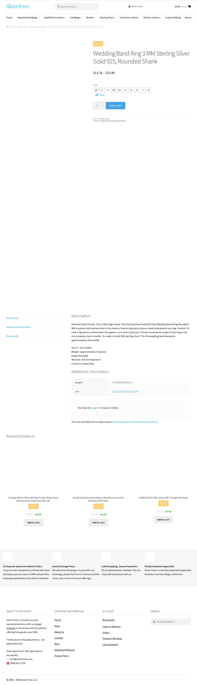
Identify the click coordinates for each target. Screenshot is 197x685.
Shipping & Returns (64, 649)
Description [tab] (12, 318)
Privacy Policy (61, 655)
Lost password (110, 644)
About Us (59, 631)
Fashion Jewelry (151, 17)
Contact (58, 637)
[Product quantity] (98, 105)
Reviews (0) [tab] (12, 336)
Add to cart (115, 105)
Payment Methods (112, 638)
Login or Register (112, 626)
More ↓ (188, 17)
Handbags (75, 17)
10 (121, 391)
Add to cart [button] (33, 522)
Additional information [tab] (18, 327)
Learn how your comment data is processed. (135, 421)
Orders (106, 632)
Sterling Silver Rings (38, 26)
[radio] (96, 90)
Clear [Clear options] (102, 94)
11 (125, 391)
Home (9, 17)
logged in (96, 407)
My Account (137, 6)
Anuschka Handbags (27, 17)
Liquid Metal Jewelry (54, 17)
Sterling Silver (106, 17)
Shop (57, 625)
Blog (57, 643)
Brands (89, 17)
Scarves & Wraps (173, 17)
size (95, 84)
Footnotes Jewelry (129, 17)
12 (113, 391)
